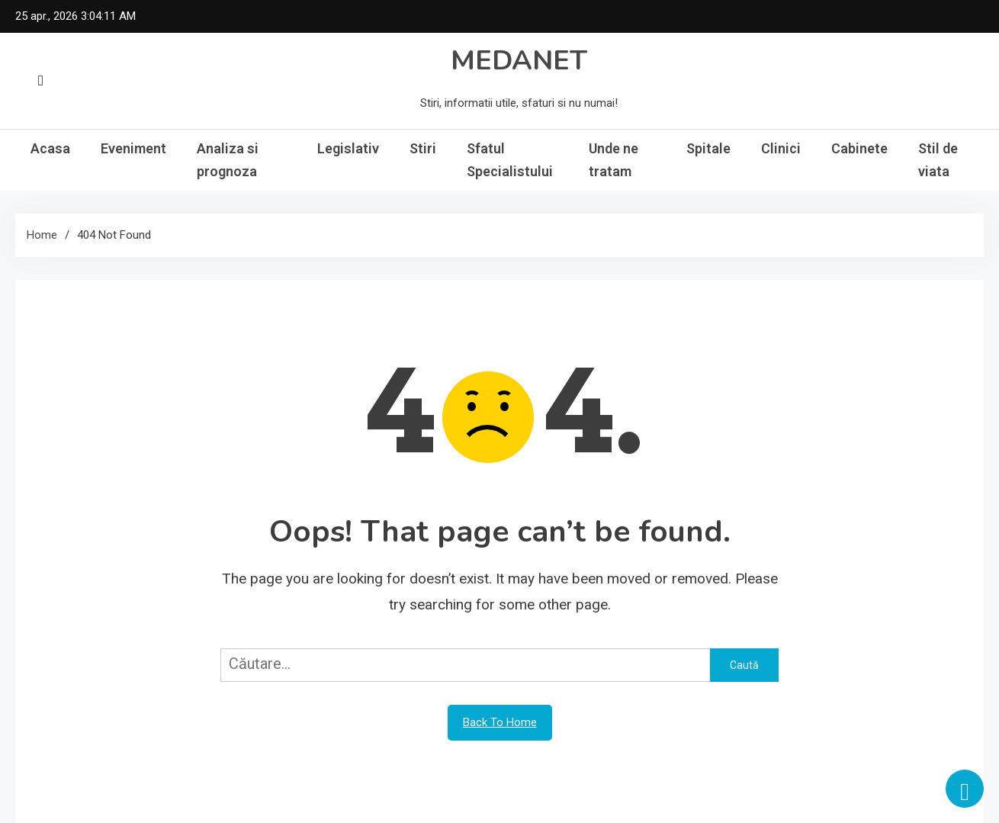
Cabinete (859, 148)
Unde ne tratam (613, 159)
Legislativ (348, 148)
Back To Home (500, 722)
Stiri (423, 148)
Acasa (50, 148)
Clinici (781, 148)
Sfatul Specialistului (510, 159)
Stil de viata (938, 159)
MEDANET (519, 60)
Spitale (708, 148)
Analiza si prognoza (228, 159)
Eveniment (133, 148)
